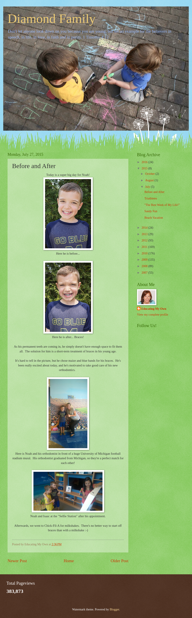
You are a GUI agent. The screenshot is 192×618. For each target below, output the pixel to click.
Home (69, 561)
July (148, 186)
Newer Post (17, 561)
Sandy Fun (150, 211)
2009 (145, 259)
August (149, 180)
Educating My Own (153, 308)
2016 (145, 162)
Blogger (114, 609)
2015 (145, 168)
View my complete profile (152, 314)
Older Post (119, 561)
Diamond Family (52, 18)
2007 (145, 272)
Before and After (154, 192)
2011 (145, 247)
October (150, 173)
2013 (145, 234)
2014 (145, 227)
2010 (145, 253)
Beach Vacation (153, 217)
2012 (145, 240)
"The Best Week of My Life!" (162, 205)
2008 (145, 266)
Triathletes (150, 198)
